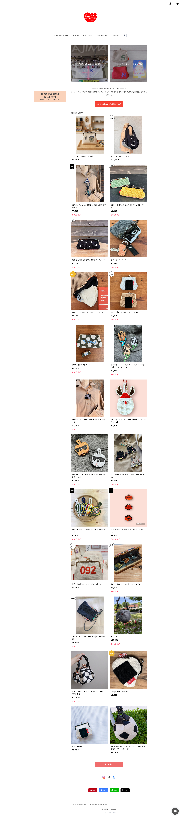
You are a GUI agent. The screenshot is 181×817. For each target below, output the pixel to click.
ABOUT (76, 35)
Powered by (109, 813)
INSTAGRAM (102, 35)
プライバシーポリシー (79, 804)
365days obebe (61, 35)
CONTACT (87, 35)
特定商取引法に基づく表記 (98, 804)
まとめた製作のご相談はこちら (109, 104)
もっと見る (109, 764)
